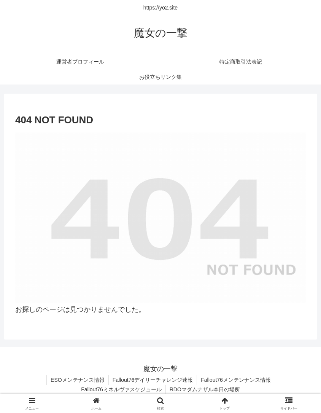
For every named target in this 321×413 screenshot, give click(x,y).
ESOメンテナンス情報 (78, 380)
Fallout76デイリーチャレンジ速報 (153, 380)
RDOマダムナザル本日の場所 (205, 389)
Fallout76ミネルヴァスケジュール (121, 389)
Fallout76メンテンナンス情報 (236, 380)
